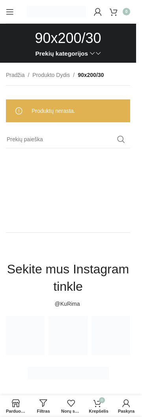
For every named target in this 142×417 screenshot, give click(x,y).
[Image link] (68, 373)
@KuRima (68, 304)
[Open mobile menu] (10, 12)
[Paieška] (68, 139)
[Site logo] (56, 11)
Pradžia (15, 75)
